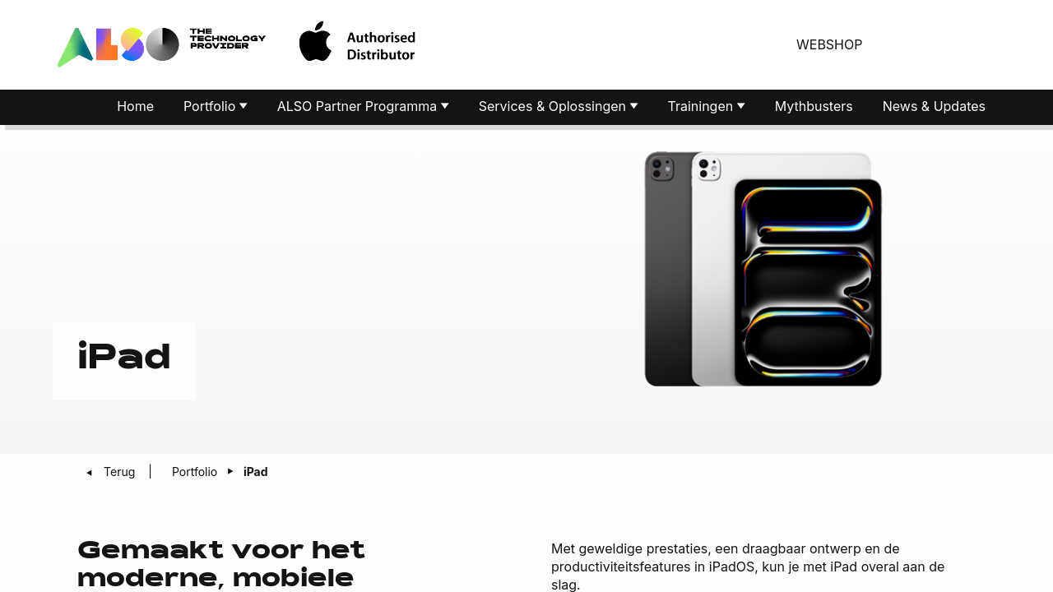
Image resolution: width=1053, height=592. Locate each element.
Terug (121, 474)
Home (135, 108)
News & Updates (934, 108)
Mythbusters (814, 108)
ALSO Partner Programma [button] (359, 108)
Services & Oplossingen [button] (554, 108)
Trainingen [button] (702, 108)
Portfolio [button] (211, 108)
